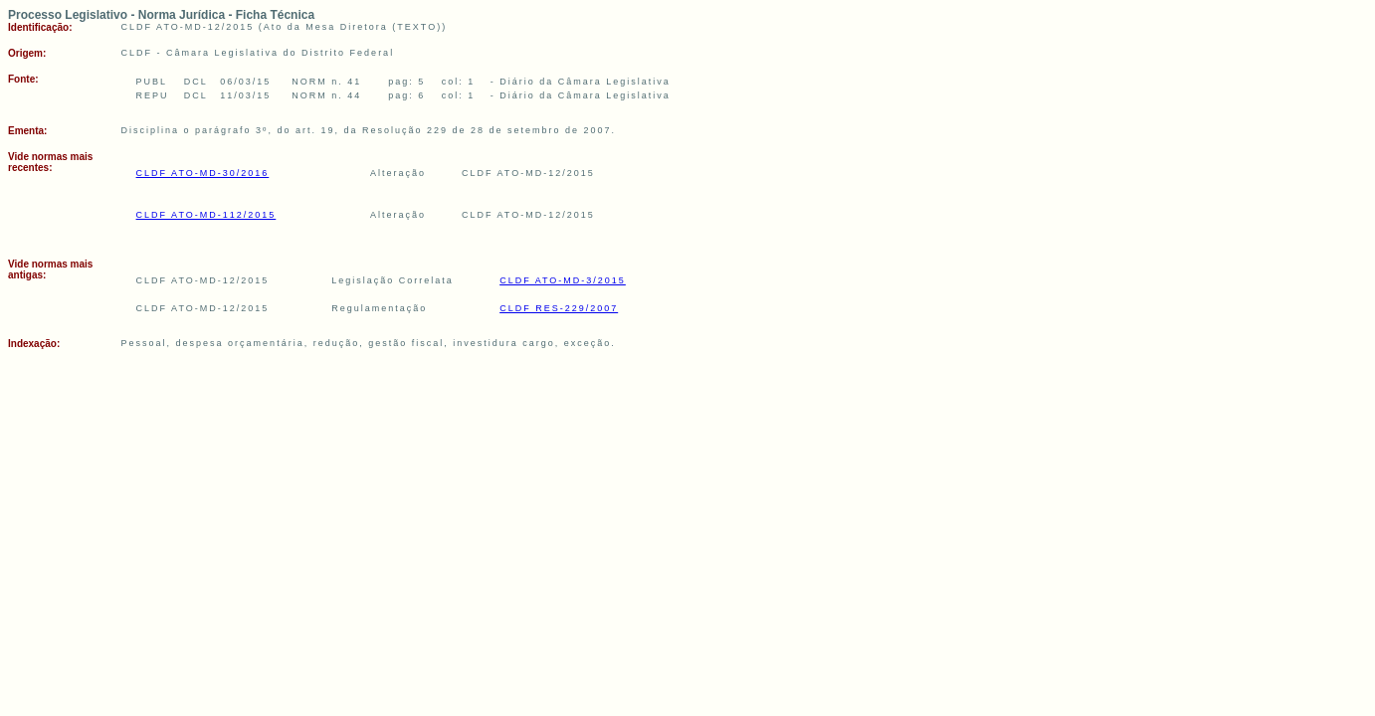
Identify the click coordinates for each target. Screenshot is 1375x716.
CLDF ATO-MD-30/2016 (203, 173)
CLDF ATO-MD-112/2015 (206, 215)
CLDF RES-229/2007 (558, 308)
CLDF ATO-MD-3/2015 (562, 280)
